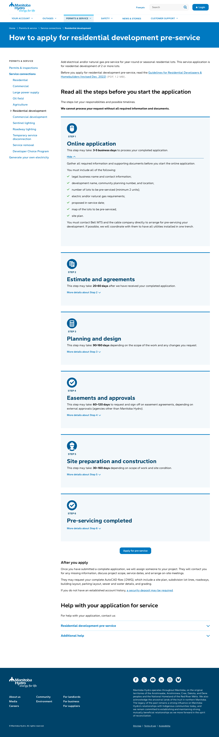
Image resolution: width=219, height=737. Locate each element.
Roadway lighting (24, 129)
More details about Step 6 (82, 528)
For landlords (71, 696)
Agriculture (20, 104)
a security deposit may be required (150, 590)
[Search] (165, 7)
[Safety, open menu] (107, 18)
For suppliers (71, 705)
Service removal (23, 145)
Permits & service (28, 28)
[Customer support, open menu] (164, 18)
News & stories (131, 18)
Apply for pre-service (135, 550)
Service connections (51, 28)
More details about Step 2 (82, 292)
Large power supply (26, 92)
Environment (44, 701)
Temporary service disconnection (25, 137)
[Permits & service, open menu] (79, 18)
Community (43, 696)
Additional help (72, 635)
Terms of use (150, 726)
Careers (14, 705)
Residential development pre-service (88, 626)
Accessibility (164, 726)
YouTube (153, 679)
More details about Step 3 (82, 351)
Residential (20, 80)
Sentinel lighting (24, 123)
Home (12, 28)
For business (71, 701)
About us (15, 696)
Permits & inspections (23, 67)
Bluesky (178, 679)
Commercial (21, 86)
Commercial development (30, 116)
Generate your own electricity (29, 157)
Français (140, 7)
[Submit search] (185, 7)
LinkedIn (161, 679)
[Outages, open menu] (49, 18)
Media (13, 701)
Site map (137, 726)
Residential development (29, 110)
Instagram (170, 679)
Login (202, 7)
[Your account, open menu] (22, 18)
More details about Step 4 (82, 415)
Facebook (136, 679)
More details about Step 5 (82, 474)
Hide (69, 156)
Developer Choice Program (31, 151)
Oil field (18, 98)
